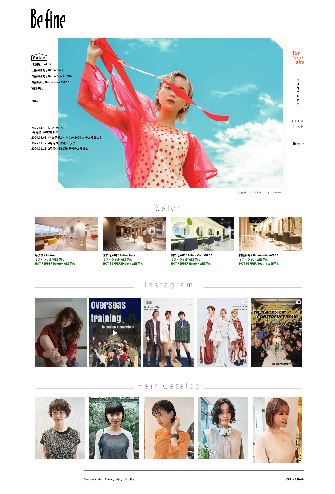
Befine (48, 18)
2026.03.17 (38, 143)
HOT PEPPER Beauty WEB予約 (55, 263)
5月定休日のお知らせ (44, 132)
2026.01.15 (38, 148)
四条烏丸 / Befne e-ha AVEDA (50, 82)
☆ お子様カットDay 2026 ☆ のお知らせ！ (75, 137)
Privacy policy (113, 479)
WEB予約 (37, 88)
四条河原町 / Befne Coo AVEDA (51, 76)
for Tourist (298, 58)
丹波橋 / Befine (41, 64)
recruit (298, 143)
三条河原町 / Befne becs (47, 70)
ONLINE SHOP (295, 479)
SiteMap (130, 479)
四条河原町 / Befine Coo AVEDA (191, 255)
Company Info (93, 479)
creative (298, 124)
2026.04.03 (38, 137)
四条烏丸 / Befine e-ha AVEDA (258, 255)
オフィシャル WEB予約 (49, 259)
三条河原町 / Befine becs (119, 255)
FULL (34, 101)
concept (298, 92)
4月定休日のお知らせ (61, 143)
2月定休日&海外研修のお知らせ (68, 148)
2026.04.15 (38, 128)
